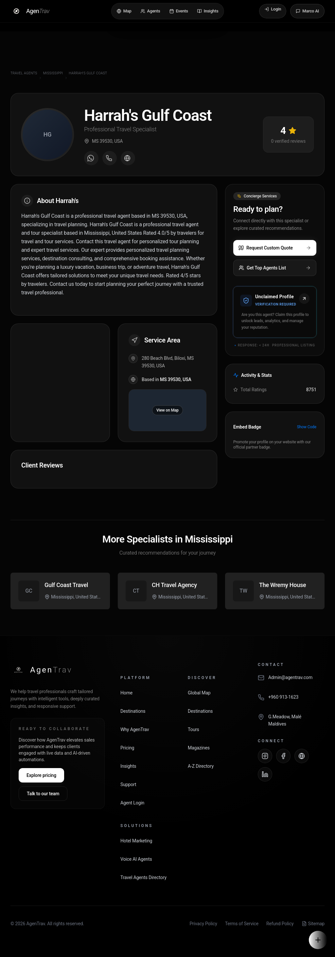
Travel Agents (23, 73)
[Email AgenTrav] (291, 681)
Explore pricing (41, 775)
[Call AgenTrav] (291, 700)
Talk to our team (43, 793)
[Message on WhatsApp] (91, 158)
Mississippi (53, 73)
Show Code (306, 427)
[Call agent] (109, 158)
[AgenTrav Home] (41, 670)
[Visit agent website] (128, 158)
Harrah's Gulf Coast (88, 73)
